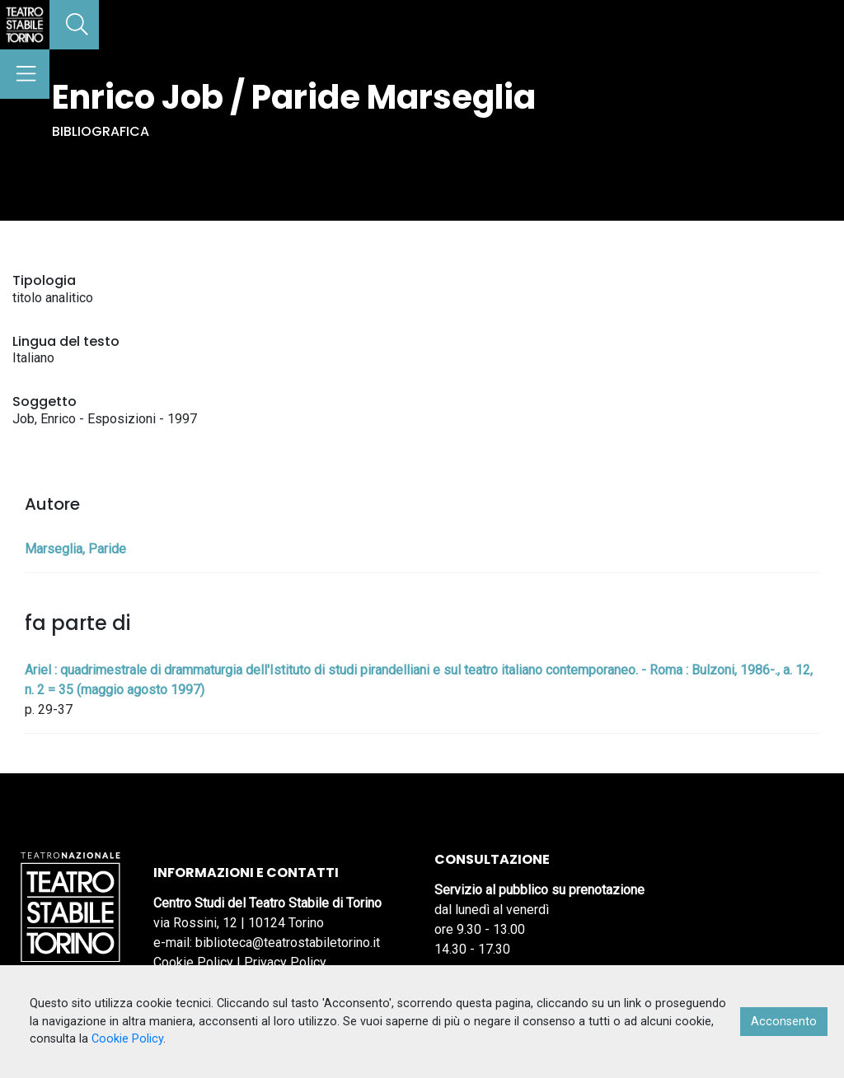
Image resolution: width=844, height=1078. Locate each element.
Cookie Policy (193, 962)
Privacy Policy (285, 962)
